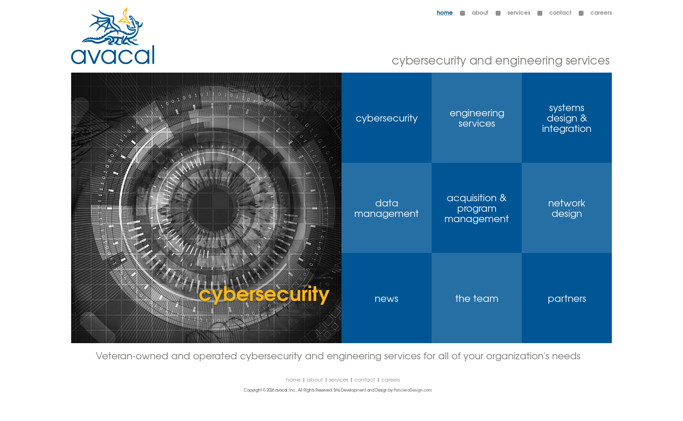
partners (567, 298)
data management (386, 207)
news (386, 298)
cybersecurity (387, 117)
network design (566, 207)
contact (560, 12)
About (315, 379)
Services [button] (519, 12)
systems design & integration (566, 117)
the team (476, 298)
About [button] (480, 12)
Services (338, 379)
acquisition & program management (476, 208)
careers (601, 12)
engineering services (477, 117)
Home (445, 12)
